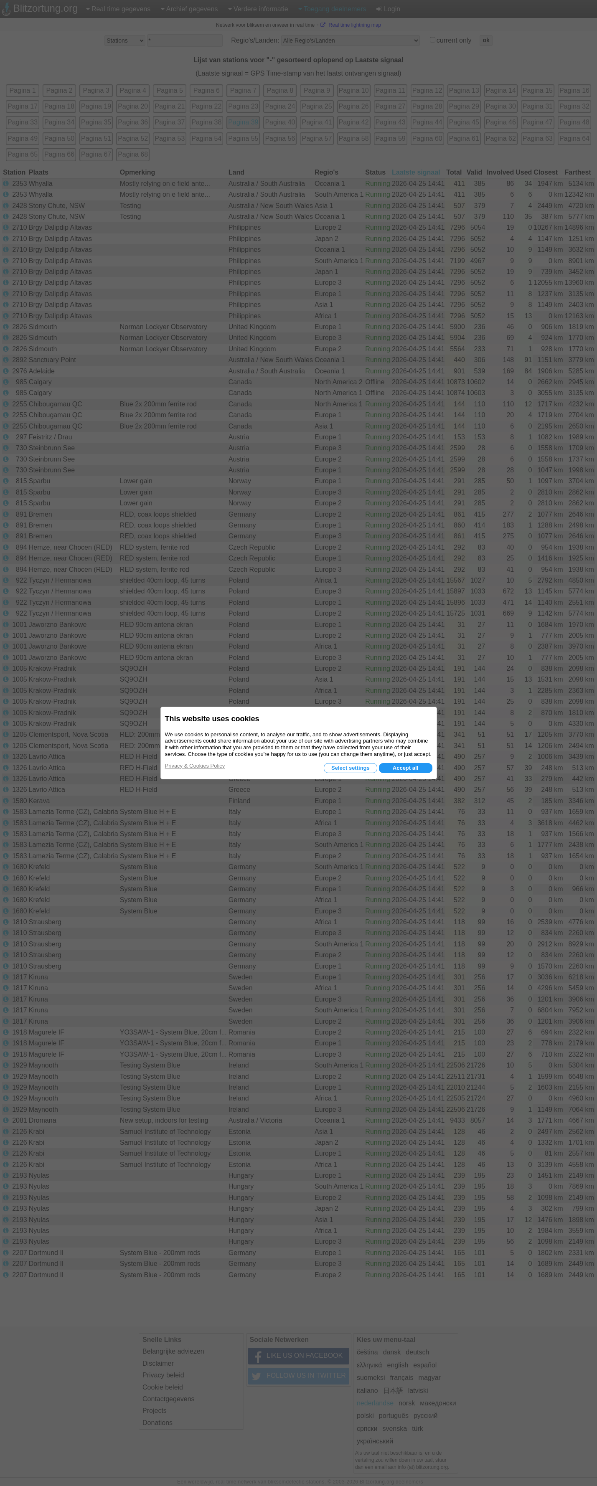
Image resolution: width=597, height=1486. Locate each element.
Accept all (405, 768)
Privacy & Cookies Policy (195, 766)
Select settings (350, 768)
